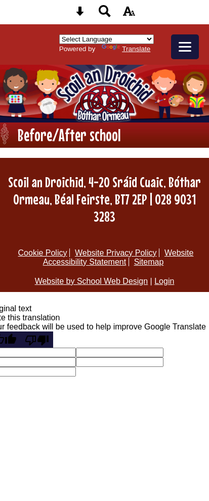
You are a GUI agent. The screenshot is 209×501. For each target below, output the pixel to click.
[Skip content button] (80, 14)
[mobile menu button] (185, 46)
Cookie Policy (42, 252)
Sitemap (149, 262)
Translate (126, 49)
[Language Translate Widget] (106, 39)
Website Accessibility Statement (118, 257)
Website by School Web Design (91, 281)
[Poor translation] (37, 339)
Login (164, 281)
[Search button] (105, 14)
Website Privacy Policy (116, 252)
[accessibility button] (129, 14)
